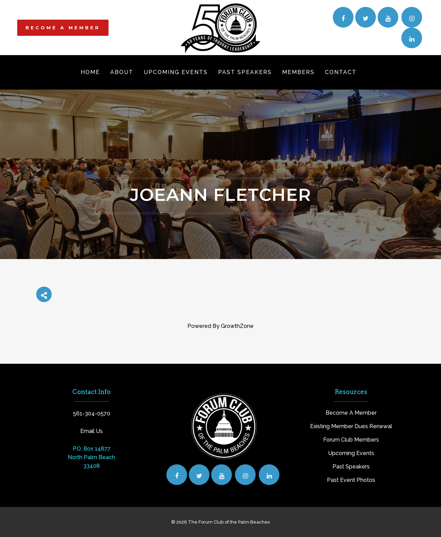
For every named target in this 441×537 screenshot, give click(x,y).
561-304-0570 (91, 413)
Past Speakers (351, 466)
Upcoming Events (351, 453)
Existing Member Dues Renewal (351, 426)
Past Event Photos (351, 480)
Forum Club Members (351, 439)
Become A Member (351, 413)
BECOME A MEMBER (62, 27)
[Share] (44, 294)
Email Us (91, 431)
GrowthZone (237, 326)
